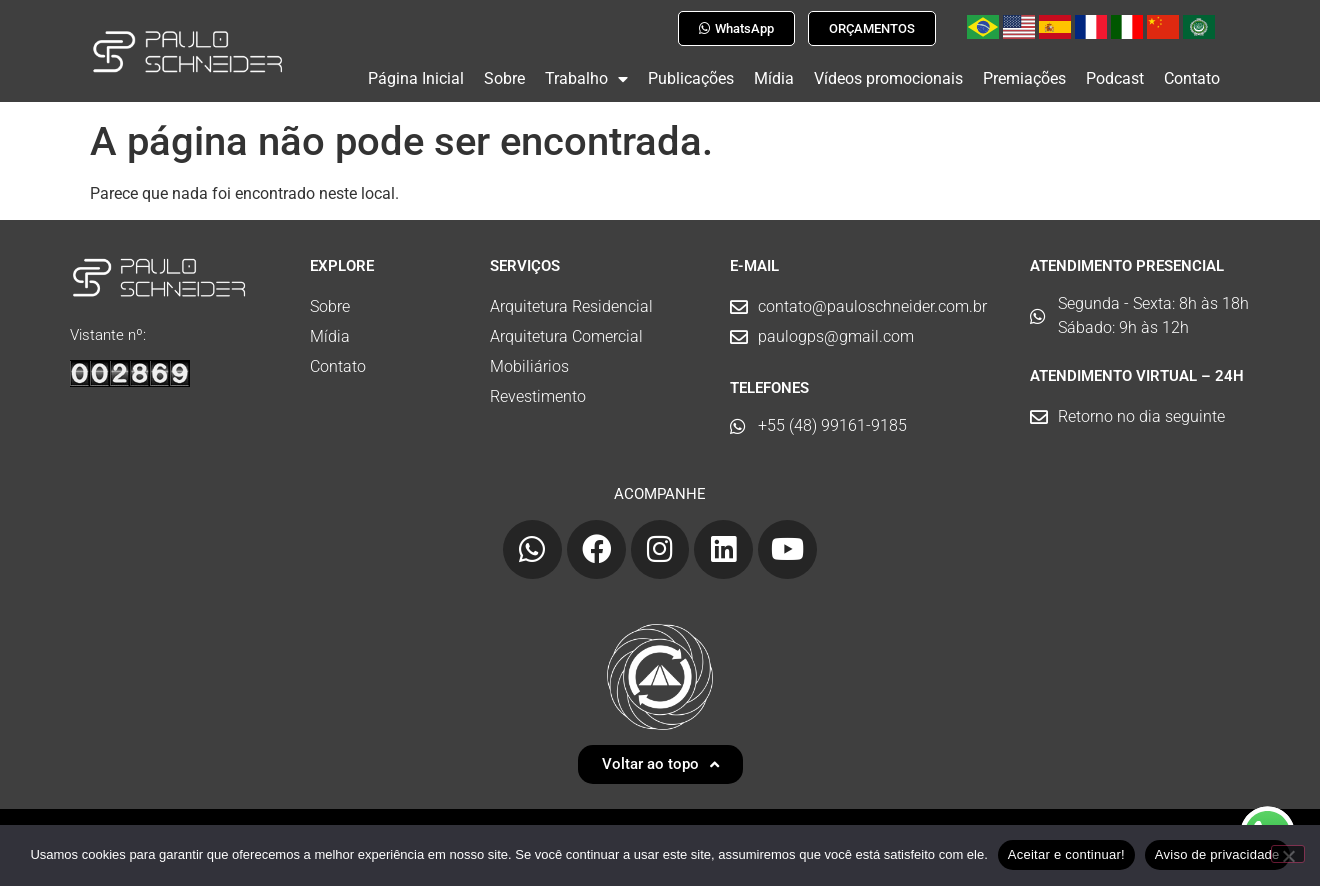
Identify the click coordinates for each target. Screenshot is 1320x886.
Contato (1192, 78)
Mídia (774, 78)
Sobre (504, 78)
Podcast (1115, 78)
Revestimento (538, 388)
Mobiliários (529, 358)
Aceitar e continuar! (1066, 854)
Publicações (691, 78)
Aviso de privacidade (1217, 854)
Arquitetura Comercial (566, 328)
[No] (1288, 854)
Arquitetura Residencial (571, 298)
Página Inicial (416, 78)
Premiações (1024, 78)
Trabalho (586, 79)
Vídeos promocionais (888, 78)
